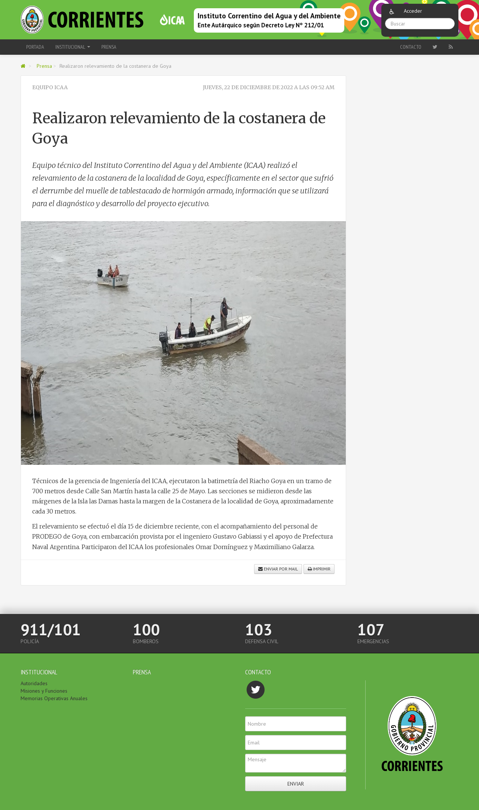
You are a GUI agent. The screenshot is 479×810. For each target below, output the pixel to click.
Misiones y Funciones (44, 690)
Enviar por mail (278, 569)
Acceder (413, 10)
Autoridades (34, 683)
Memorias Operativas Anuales (54, 698)
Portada (35, 46)
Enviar (295, 783)
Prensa (108, 46)
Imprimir (319, 569)
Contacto (410, 46)
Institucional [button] (72, 46)
